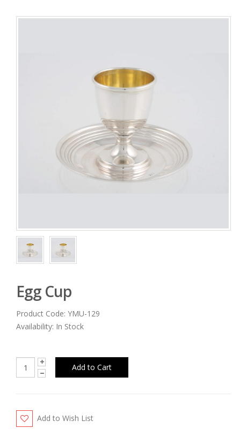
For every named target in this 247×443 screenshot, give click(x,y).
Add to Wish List (65, 418)
